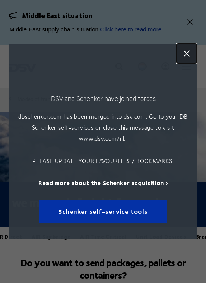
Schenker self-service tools (103, 212)
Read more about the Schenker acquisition (101, 183)
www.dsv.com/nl (101, 138)
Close (187, 53)
